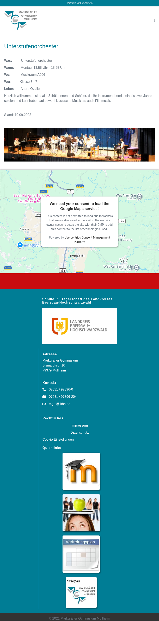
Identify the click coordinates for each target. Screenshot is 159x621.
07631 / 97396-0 (61, 389)
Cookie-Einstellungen (58, 439)
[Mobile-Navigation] (154, 20)
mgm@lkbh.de (59, 404)
